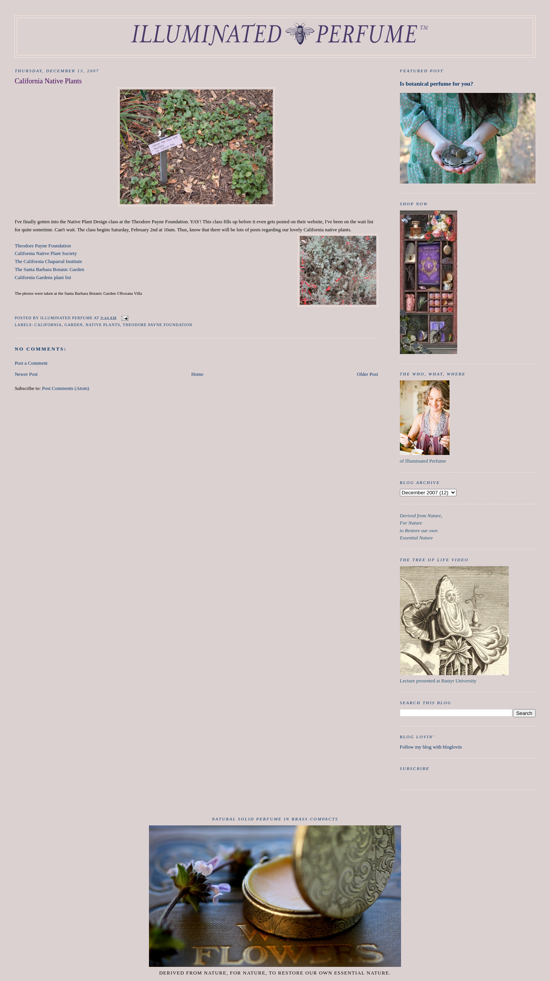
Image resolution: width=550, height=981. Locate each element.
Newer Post (26, 374)
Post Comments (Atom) (65, 388)
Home (197, 374)
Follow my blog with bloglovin (431, 747)
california (47, 325)
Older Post (367, 374)
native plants (103, 325)
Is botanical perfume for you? (436, 83)
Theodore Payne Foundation (43, 245)
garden (74, 325)
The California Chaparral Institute (48, 261)
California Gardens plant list (43, 277)
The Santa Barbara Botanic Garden (49, 269)
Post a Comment (31, 363)
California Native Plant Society (46, 253)
